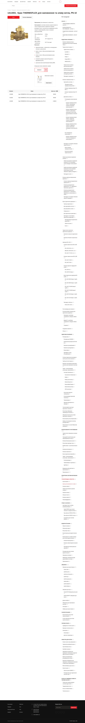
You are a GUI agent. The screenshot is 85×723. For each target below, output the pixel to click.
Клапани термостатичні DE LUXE (70, 256)
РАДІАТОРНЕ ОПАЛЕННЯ (67, 39)
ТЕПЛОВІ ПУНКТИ (65, 623)
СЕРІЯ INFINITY (67, 583)
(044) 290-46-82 (36, 712)
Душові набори (66, 600)
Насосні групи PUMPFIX (68, 670)
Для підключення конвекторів (70, 213)
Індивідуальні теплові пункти (68, 625)
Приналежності (66, 472)
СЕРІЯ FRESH (67, 586)
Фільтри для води (66, 528)
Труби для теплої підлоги (68, 361)
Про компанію (10, 1)
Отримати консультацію (71, 5)
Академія (29, 1)
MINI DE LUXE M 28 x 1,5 (70, 250)
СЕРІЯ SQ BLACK (67, 579)
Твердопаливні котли (67, 686)
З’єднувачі (66, 325)
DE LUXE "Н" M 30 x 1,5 (69, 253)
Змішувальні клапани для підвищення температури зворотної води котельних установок (70, 653)
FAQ (20, 709)
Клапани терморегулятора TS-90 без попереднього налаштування (71, 138)
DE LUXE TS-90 (68, 262)
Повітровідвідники (66, 499)
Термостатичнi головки (67, 47)
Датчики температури (68, 635)
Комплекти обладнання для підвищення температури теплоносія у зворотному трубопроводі (70, 662)
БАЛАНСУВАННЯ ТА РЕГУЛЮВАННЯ (69, 429)
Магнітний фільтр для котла (68, 665)
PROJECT (67, 54)
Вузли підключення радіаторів (69, 201)
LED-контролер (68, 389)
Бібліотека (35, 1)
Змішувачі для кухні (67, 589)
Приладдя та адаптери (68, 76)
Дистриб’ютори (22, 1)
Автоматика (65, 630)
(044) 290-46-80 (36, 709)
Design (66, 56)
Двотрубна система (68, 96)
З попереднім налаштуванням (71, 99)
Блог (20, 706)
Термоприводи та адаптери (69, 462)
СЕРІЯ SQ (66, 576)
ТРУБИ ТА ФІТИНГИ (66, 503)
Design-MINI (67, 59)
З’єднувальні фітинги (67, 328)
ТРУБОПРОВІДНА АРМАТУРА (68, 479)
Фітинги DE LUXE (68, 304)
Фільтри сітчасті (66, 494)
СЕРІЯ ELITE (66, 571)
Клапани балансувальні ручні (68, 440)
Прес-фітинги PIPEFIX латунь (70, 515)
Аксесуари (65, 606)
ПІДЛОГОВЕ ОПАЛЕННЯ (67, 334)
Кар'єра (43, 1)
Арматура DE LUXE (67, 242)
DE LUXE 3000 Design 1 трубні (71, 282)
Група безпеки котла (67, 646)
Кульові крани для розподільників (69, 418)
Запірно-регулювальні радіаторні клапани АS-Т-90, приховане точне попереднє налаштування (70, 162)
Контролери (66, 632)
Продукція (16, 1)
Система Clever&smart (68, 372)
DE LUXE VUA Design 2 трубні (71, 294)
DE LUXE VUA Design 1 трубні (71, 297)
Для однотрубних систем (69, 206)
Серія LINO (66, 569)
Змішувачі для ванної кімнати (68, 567)
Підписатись (73, 707)
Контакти (48, 1)
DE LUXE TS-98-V (68, 260)
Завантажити (48, 82)
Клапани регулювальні (67, 449)
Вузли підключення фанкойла (69, 454)
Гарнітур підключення (68, 203)
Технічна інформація (27, 17)
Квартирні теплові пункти (68, 628)
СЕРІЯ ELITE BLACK (68, 574)
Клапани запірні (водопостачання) (70, 542)
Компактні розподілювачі (69, 347)
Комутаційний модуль (69, 384)
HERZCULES (67, 61)
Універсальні (66, 211)
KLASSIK (66, 51)
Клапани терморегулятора (68, 79)
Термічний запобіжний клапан (69, 644)
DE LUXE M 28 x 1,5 (69, 248)
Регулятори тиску (66, 530)
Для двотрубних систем (68, 208)
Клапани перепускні (67, 451)
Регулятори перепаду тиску (68, 443)
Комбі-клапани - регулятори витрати (70, 445)
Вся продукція (65, 16)
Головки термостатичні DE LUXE (70, 244)
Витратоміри (66, 350)
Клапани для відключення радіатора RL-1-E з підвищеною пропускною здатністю (70, 186)
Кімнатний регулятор (69, 386)
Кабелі (66, 377)
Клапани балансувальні (68, 540)
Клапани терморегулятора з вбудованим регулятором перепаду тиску (70, 43)
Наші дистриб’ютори (11, 709)
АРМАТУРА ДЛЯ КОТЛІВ (67, 639)
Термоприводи (67, 400)
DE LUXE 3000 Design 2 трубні (71, 279)
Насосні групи (65, 668)
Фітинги (64, 331)
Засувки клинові (66, 492)
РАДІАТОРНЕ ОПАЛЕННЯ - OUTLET (70, 31)
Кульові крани (65, 481)
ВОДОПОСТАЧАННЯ (66, 523)
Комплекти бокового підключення (70, 237)
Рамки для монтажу (69, 379)
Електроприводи (67, 460)
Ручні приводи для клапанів (68, 309)
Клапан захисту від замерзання (69, 641)
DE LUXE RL (67, 269)
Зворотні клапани (66, 525)
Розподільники (66, 336)
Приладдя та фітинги (68, 302)
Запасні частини (68, 223)
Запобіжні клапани (66, 649)
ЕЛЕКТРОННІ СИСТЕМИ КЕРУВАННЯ (69, 475)
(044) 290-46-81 (36, 710)
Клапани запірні (66, 486)
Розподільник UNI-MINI (68, 339)
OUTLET (63, 21)
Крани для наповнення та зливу (69, 483)
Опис (13, 17)
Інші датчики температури (70, 374)
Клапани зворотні (66, 497)
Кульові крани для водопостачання (70, 533)
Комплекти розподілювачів (69, 345)
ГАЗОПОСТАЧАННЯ (66, 612)
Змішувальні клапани (67, 555)
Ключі (66, 225)
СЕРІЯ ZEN (66, 581)
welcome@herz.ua (36, 714)
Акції (39, 1)
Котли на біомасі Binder (67, 688)
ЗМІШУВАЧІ (64, 564)
